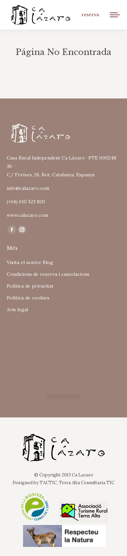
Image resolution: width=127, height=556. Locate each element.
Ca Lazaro (82, 475)
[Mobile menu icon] (114, 15)
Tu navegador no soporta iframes (63, 351)
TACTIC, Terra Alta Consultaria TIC (77, 483)
